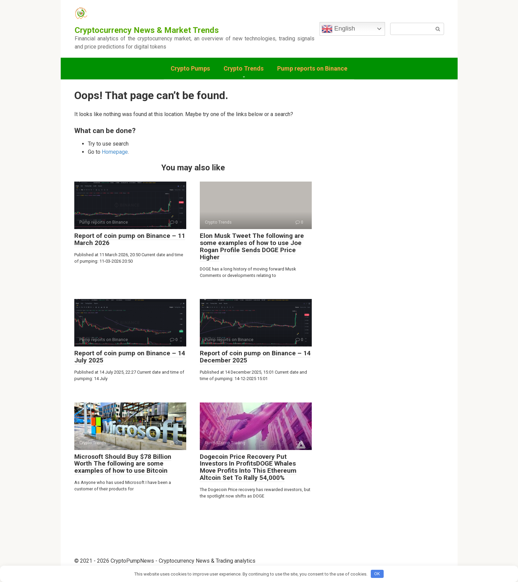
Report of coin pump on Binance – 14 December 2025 (255, 356)
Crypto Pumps (190, 68)
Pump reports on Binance (312, 68)
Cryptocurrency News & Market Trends (147, 30)
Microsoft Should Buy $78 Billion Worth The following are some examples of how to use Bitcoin (122, 464)
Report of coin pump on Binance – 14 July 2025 (129, 356)
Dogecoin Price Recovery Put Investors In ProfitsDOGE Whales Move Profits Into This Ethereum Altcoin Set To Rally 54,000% (248, 467)
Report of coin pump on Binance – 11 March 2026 (129, 239)
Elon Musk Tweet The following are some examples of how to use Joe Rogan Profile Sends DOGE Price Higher (252, 246)
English (338, 28)
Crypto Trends (244, 68)
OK (377, 573)
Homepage (115, 152)
